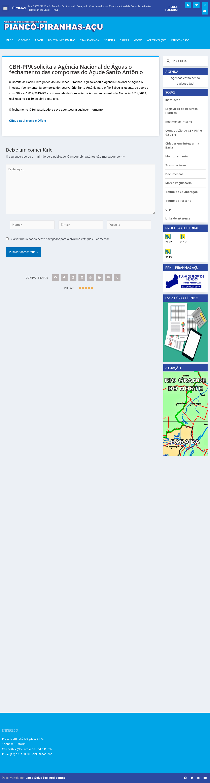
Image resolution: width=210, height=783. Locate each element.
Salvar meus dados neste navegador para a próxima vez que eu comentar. (60, 239)
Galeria (124, 40)
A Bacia (39, 40)
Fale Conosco (180, 40)
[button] (5, 8)
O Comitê (24, 40)
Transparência (89, 40)
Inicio (9, 40)
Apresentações (157, 40)
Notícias (109, 40)
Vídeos (138, 40)
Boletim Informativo (61, 40)
